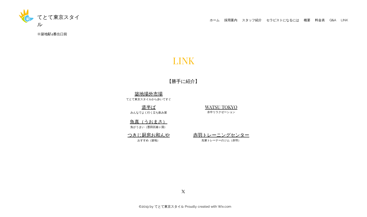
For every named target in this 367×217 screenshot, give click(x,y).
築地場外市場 (149, 93)
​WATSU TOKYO (221, 107)
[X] (183, 191)
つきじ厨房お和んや (149, 135)
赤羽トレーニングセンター (221, 135)
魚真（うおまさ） (148, 121)
